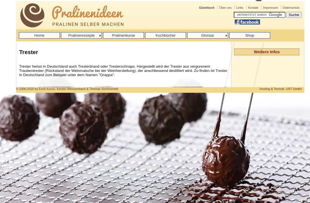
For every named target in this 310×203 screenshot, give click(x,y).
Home (39, 35)
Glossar (207, 35)
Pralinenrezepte (81, 35)
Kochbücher (166, 35)
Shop (249, 35)
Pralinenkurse (123, 35)
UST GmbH (294, 89)
